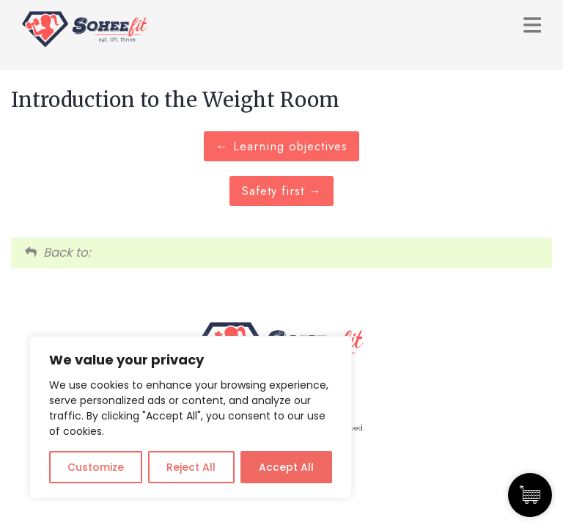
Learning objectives (281, 146)
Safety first (281, 190)
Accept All (286, 467)
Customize (95, 467)
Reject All (191, 467)
